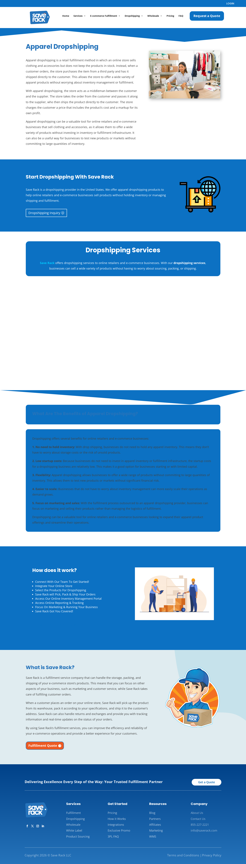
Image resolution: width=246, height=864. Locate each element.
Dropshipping (134, 16)
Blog (152, 813)
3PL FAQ (113, 836)
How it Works (117, 819)
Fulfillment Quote (42, 745)
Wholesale (154, 16)
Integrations (116, 825)
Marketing (156, 830)
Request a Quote (207, 16)
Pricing (170, 15)
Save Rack (47, 263)
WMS (152, 836)
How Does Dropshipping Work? (59, 625)
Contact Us (198, 819)
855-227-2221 (200, 825)
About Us (197, 813)
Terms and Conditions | (184, 855)
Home (65, 15)
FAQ (181, 15)
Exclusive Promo (119, 830)
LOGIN (230, 3)
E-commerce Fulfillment (105, 16)
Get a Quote (206, 782)
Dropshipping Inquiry (44, 213)
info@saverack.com (204, 830)
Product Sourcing (78, 836)
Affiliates (155, 825)
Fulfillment (73, 813)
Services (79, 16)
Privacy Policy (211, 855)
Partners (155, 819)
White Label (74, 830)
